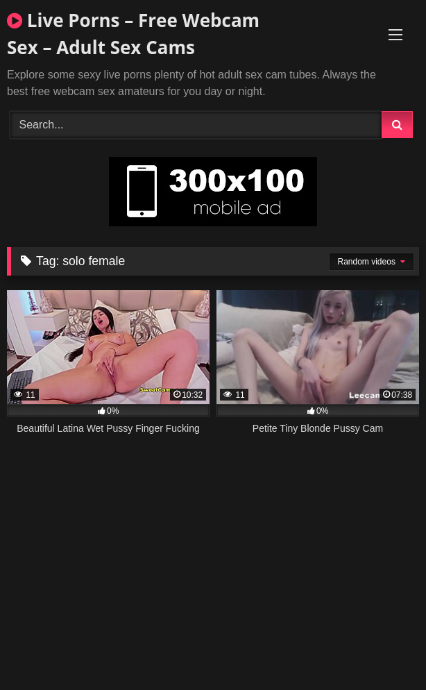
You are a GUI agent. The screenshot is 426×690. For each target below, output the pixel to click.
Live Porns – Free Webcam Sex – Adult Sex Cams (133, 34)
